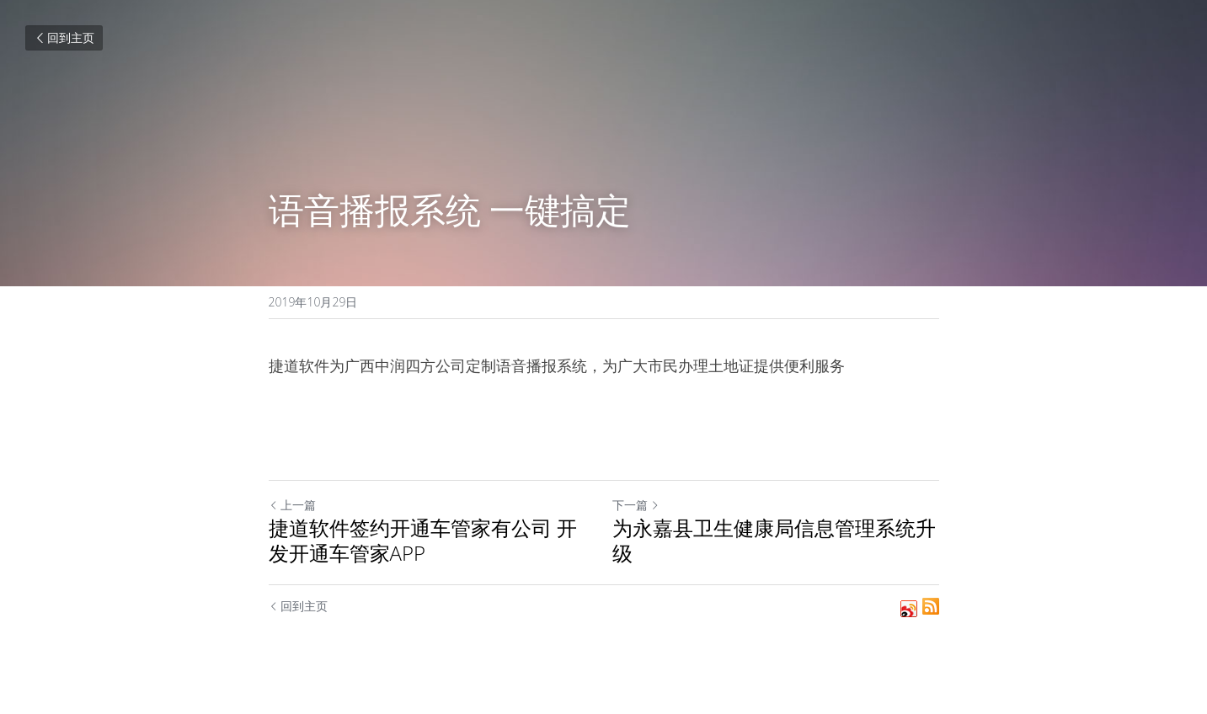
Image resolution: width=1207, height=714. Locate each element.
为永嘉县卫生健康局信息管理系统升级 (774, 540)
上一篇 (292, 505)
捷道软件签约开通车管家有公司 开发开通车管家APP (423, 540)
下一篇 (636, 505)
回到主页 (64, 37)
